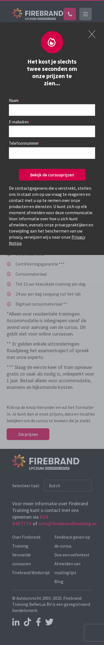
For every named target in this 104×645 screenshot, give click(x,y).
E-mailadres (19, 121)
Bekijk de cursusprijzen (52, 175)
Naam (14, 100)
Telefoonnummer (24, 143)
